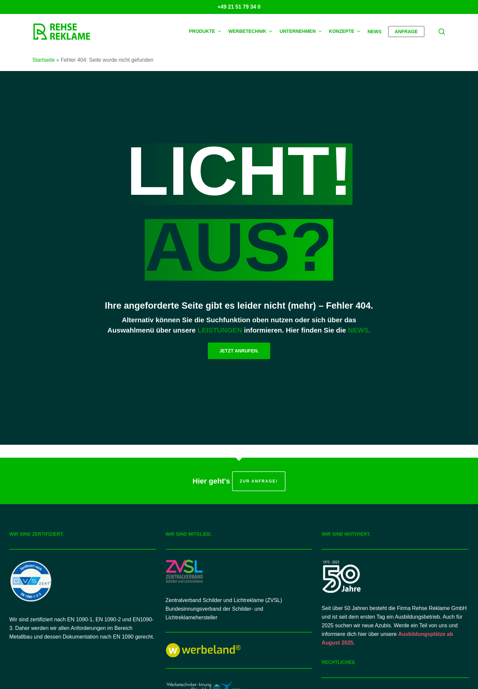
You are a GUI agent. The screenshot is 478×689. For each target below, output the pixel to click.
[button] (239, 351)
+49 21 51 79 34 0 (238, 7)
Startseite (44, 60)
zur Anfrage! (259, 481)
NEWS (358, 330)
